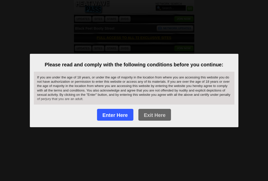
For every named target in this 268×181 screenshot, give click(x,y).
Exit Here (155, 115)
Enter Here (115, 115)
